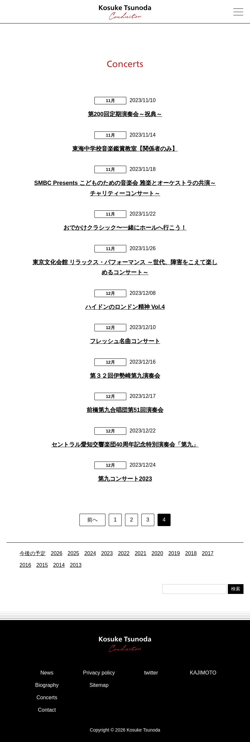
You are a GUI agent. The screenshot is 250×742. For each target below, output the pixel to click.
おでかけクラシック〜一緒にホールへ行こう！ (125, 227)
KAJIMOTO (203, 672)
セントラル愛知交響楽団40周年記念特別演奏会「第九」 (125, 444)
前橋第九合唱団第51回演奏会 (125, 410)
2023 (107, 553)
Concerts (46, 697)
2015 (42, 565)
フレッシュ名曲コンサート (125, 341)
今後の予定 (33, 553)
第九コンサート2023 (125, 479)
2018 (191, 553)
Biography (47, 685)
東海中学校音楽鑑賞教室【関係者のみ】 (125, 148)
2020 (157, 553)
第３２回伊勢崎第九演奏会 (125, 375)
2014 (59, 565)
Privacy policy (99, 672)
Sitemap (99, 685)
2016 (25, 565)
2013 (76, 565)
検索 (235, 588)
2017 (208, 553)
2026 (56, 553)
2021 (140, 553)
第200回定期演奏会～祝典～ (125, 114)
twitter (151, 672)
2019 (174, 553)
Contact (47, 710)
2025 (73, 553)
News (46, 672)
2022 (124, 553)
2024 (90, 553)
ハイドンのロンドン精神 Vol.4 (125, 307)
